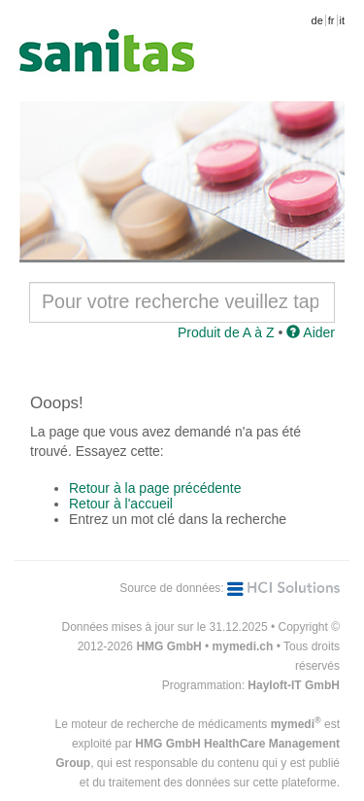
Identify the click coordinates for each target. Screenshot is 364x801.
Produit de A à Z (226, 332)
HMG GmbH (168, 646)
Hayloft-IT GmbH (294, 685)
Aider (310, 332)
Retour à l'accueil (121, 503)
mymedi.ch (243, 646)
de (317, 20)
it (343, 20)
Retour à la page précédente (155, 488)
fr (331, 20)
